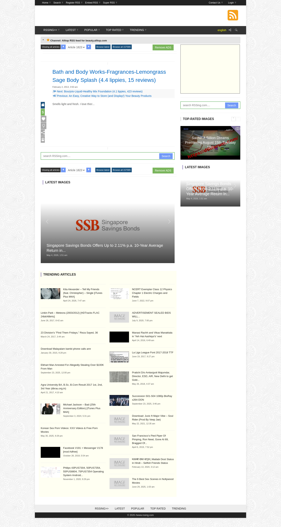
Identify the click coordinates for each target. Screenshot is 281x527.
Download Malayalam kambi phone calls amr (66, 357)
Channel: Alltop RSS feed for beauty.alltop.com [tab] (77, 40)
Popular (137, 517)
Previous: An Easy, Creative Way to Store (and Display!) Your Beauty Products (101, 104)
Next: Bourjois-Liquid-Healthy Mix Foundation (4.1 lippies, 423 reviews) (97, 99)
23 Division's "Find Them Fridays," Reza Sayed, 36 (69, 341)
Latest (120, 517)
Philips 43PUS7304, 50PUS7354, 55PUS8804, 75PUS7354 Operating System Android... (83, 480)
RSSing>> (102, 517)
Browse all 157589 (122, 47)
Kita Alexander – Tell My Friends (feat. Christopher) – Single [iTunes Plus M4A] (82, 302)
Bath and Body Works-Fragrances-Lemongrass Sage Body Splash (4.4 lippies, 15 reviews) (112, 79)
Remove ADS (163, 47)
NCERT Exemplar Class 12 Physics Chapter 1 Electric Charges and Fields (152, 302)
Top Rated (158, 517)
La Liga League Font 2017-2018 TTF (152, 361)
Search (166, 165)
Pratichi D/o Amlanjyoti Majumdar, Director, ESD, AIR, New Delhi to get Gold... (152, 385)
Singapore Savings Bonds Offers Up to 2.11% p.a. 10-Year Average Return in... (210, 189)
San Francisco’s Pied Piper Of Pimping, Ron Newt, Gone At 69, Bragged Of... (150, 448)
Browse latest (102, 47)
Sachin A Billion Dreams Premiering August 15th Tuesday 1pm (210, 142)
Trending (179, 517)
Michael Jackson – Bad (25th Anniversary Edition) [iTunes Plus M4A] (81, 417)
